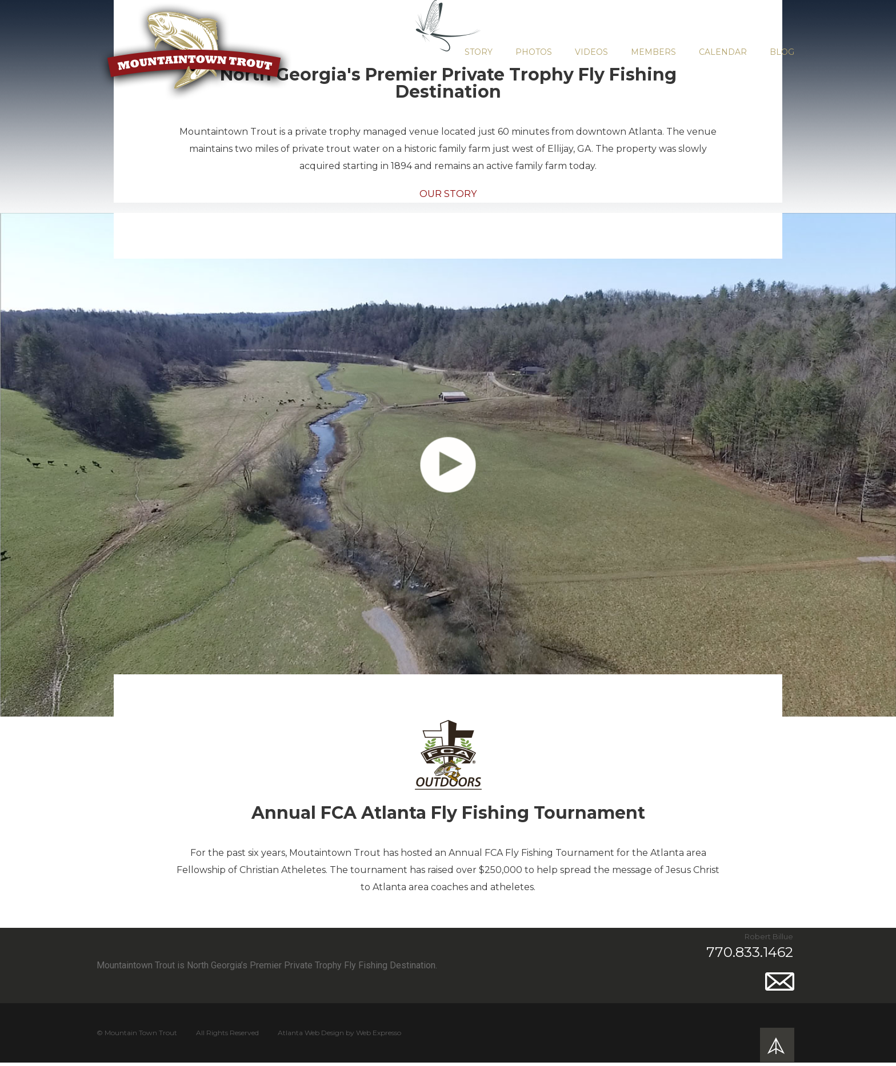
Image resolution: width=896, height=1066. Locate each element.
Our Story (448, 193)
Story (479, 52)
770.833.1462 (749, 952)
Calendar (723, 52)
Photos (533, 52)
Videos (591, 52)
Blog (782, 52)
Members (653, 52)
